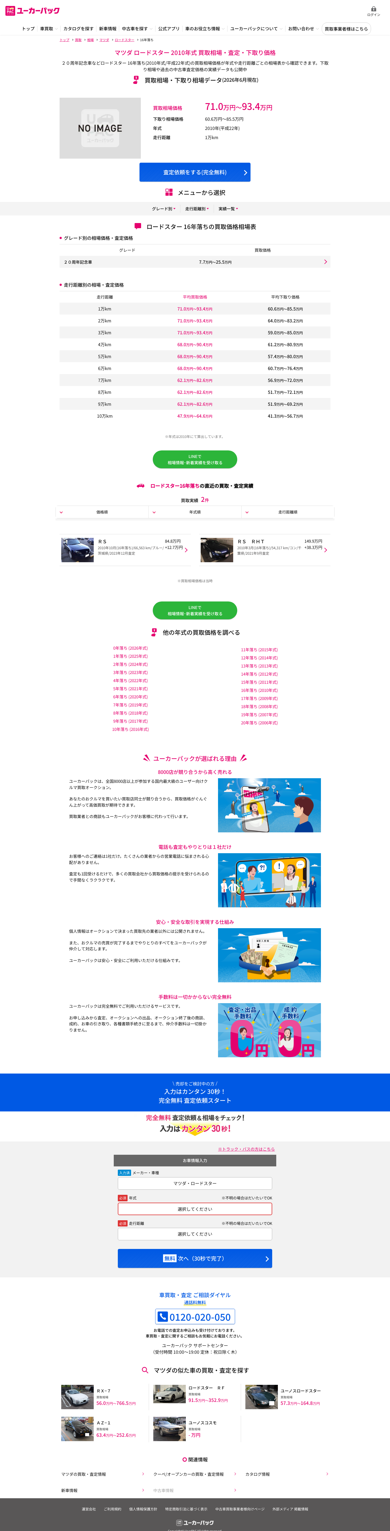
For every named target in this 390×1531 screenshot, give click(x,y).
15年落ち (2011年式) (259, 686)
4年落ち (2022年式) (131, 684)
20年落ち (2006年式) (259, 727)
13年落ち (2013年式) (259, 670)
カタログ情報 (257, 1474)
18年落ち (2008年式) (259, 710)
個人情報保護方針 (143, 1510)
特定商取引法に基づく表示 (187, 1510)
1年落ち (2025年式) (131, 660)
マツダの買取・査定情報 (83, 1474)
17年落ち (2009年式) (259, 702)
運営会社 (86, 1510)
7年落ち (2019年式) (131, 709)
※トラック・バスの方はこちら (244, 1153)
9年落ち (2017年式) (131, 725)
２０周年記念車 (79, 262)
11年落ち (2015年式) (259, 653)
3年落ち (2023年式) (131, 676)
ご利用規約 (111, 1510)
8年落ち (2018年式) (131, 717)
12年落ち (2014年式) (259, 662)
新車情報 (68, 1491)
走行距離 (136, 1227)
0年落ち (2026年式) (131, 652)
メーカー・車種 (145, 1177)
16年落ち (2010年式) (259, 694)
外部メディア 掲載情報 (293, 1510)
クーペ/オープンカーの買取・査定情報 (189, 1474)
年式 (132, 1202)
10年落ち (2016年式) (130, 733)
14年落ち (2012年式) (259, 678)
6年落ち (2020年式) (131, 701)
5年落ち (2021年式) (131, 692)
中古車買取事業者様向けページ (241, 1510)
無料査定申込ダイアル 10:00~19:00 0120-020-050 (327, 11)
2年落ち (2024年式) (131, 668)
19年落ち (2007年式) (259, 718)
